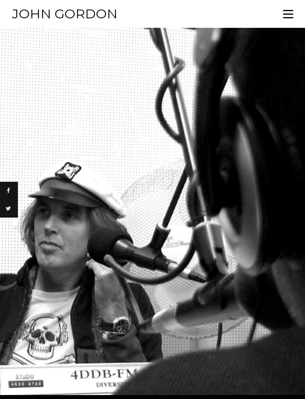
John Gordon (65, 13)
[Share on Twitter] (9, 209)
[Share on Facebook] (9, 191)
